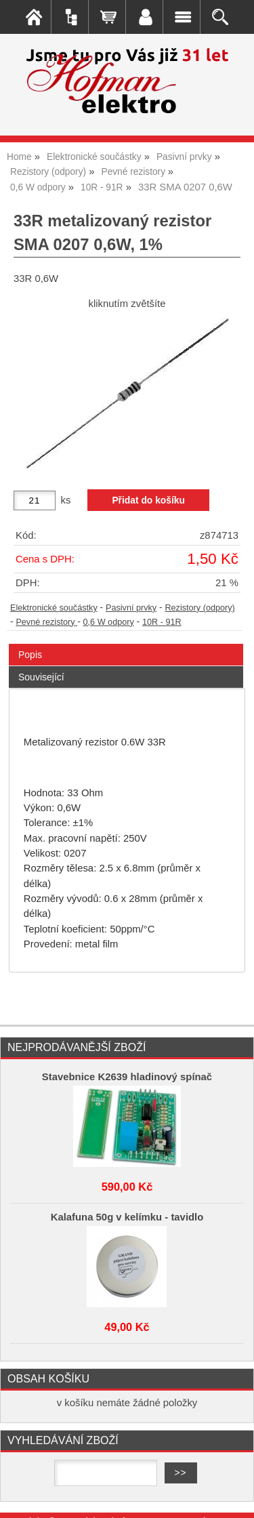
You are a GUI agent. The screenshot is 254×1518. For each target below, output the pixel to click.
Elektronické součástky (54, 608)
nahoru (234, 1498)
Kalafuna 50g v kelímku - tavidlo (127, 1217)
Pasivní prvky (131, 608)
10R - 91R (162, 622)
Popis (30, 654)
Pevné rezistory (46, 622)
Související (41, 677)
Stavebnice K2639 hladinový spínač (127, 1076)
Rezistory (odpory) (199, 608)
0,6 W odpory (108, 622)
